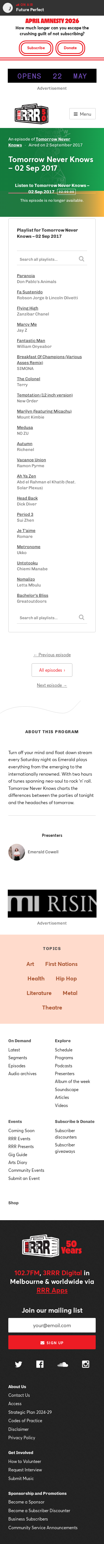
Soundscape (66, 1089)
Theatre (52, 1007)
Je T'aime (26, 530)
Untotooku (27, 563)
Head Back (27, 498)
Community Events (26, 1170)
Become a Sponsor (26, 1502)
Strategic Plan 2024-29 (30, 1412)
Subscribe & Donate (75, 1121)
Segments (17, 1057)
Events (15, 1121)
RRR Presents (21, 1146)
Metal (70, 993)
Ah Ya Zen (26, 476)
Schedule (63, 1050)
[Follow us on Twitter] (18, 1365)
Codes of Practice (25, 1420)
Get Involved (20, 1452)
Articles (62, 1097)
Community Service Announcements (43, 1527)
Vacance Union (31, 459)
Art (30, 964)
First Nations (61, 964)
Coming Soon (21, 1130)
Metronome (28, 546)
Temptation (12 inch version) (45, 395)
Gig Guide (17, 1154)
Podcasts (63, 1065)
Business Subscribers (28, 1519)
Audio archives (22, 1073)
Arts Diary (17, 1162)
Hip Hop (66, 978)
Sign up (52, 1342)
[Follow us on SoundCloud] (62, 1365)
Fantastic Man (31, 340)
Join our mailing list (52, 1310)
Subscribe (36, 47)
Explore (63, 1040)
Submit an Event (24, 1178)
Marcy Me (27, 324)
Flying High (27, 308)
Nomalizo (26, 579)
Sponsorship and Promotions (37, 1493)
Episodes (17, 1065)
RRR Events (19, 1138)
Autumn (24, 443)
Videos (61, 1105)
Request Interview (25, 1469)
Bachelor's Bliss (32, 595)
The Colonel (28, 378)
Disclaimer (18, 1429)
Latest (14, 1050)
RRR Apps (52, 1290)
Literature (39, 993)
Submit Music (21, 1478)
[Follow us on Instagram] (85, 1364)
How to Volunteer (24, 1461)
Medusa (25, 427)
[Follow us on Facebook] (40, 1364)
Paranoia (26, 275)
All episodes (52, 670)
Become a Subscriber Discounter (39, 1510)
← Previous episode (52, 654)
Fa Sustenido (30, 291)
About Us (17, 1386)
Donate (70, 47)
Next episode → (52, 685)
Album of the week (72, 1081)
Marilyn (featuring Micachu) (44, 411)
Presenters (65, 1073)
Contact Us (19, 1395)
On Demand (19, 1040)
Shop (13, 1202)
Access (15, 1403)
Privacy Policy (21, 1437)
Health (36, 978)
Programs (64, 1057)
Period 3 (25, 514)
